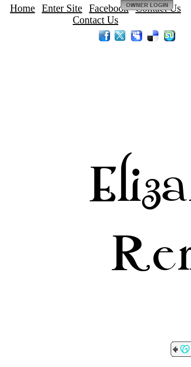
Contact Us (95, 19)
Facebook (109, 8)
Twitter (121, 36)
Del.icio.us (153, 36)
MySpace (137, 36)
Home (22, 8)
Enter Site (62, 8)
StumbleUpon (169, 36)
